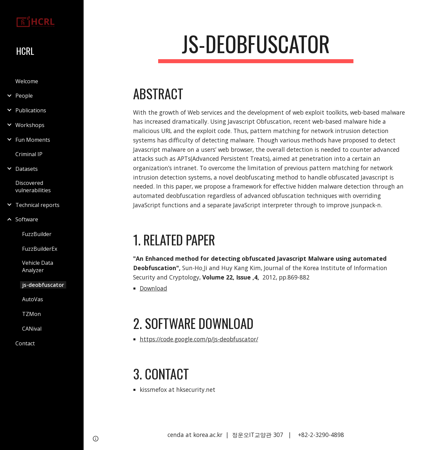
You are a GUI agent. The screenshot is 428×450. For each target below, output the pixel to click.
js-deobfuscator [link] (43, 285)
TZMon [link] (31, 314)
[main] (255, 47)
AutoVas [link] (32, 299)
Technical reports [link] (37, 205)
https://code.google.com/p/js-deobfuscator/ (199, 339)
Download (153, 288)
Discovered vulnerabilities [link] (33, 186)
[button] (420, 9)
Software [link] (26, 219)
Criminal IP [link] (28, 154)
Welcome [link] (26, 81)
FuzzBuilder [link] (36, 234)
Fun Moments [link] (32, 139)
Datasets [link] (26, 169)
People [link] (24, 95)
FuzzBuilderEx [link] (39, 248)
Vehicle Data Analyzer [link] (37, 266)
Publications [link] (30, 110)
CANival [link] (31, 328)
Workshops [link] (29, 125)
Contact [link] (25, 343)
